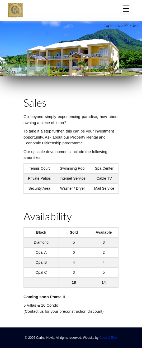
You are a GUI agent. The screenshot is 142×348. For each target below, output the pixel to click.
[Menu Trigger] (126, 8)
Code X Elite (108, 338)
